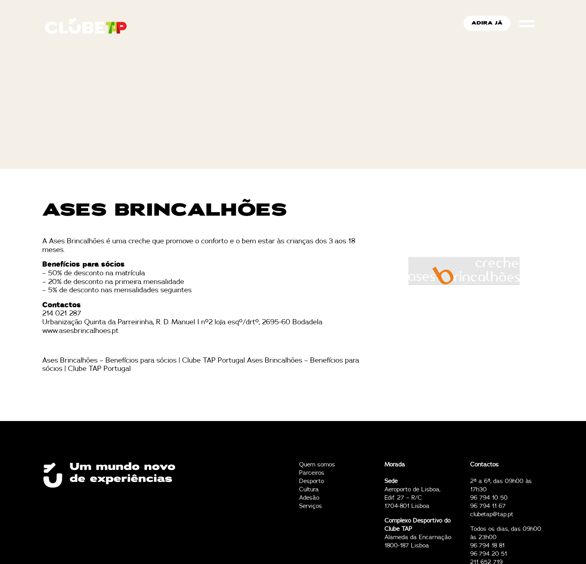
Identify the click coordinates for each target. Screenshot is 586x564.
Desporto (311, 481)
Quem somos (317, 465)
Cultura (309, 490)
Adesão (309, 498)
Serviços (310, 506)
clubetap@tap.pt (491, 514)
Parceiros (311, 473)
